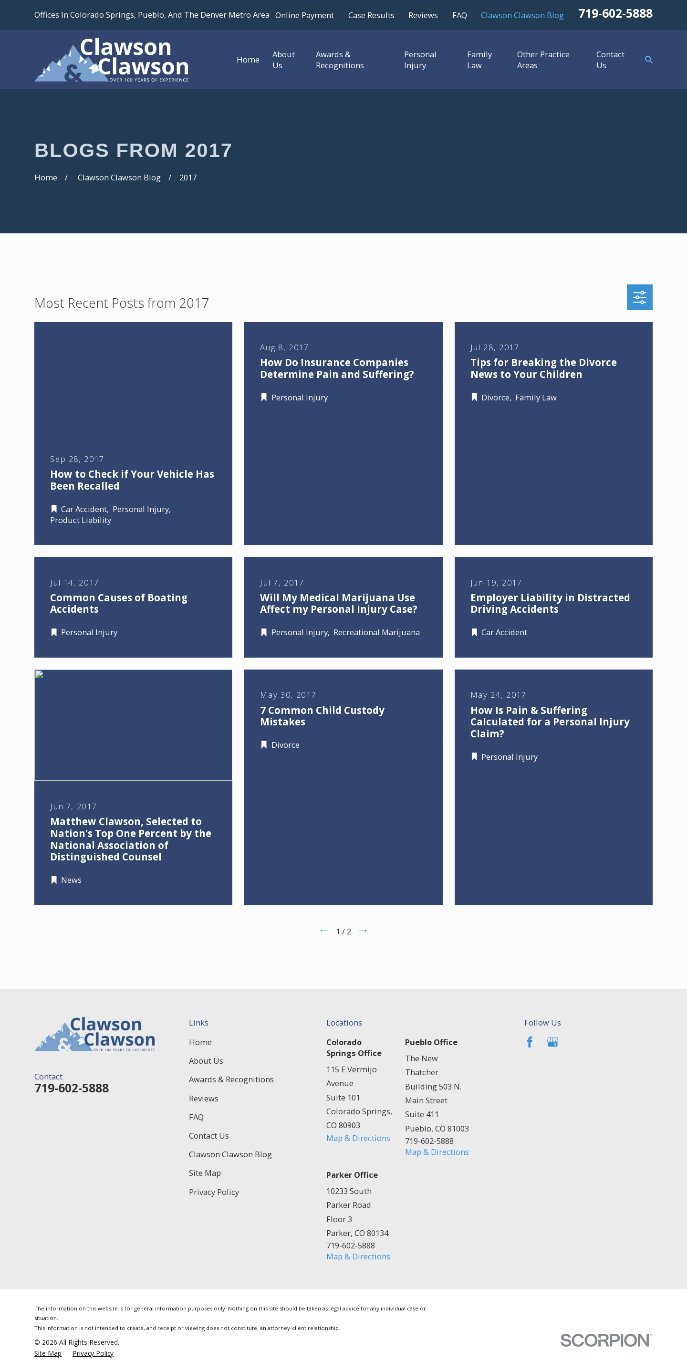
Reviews (423, 15)
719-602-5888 (615, 13)
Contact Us (209, 1135)
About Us (206, 1060)
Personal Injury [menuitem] (420, 60)
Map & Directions (358, 1137)
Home (200, 1042)
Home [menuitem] (248, 59)
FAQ (459, 15)
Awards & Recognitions (231, 1079)
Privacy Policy (214, 1191)
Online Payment (304, 15)
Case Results (371, 15)
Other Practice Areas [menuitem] (543, 60)
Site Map (205, 1172)
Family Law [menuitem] (479, 60)
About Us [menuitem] (283, 60)
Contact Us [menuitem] (610, 60)
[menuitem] (48, 1353)
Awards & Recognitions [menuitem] (340, 60)
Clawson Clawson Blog (522, 15)
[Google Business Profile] (552, 1042)
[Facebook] (529, 1042)
